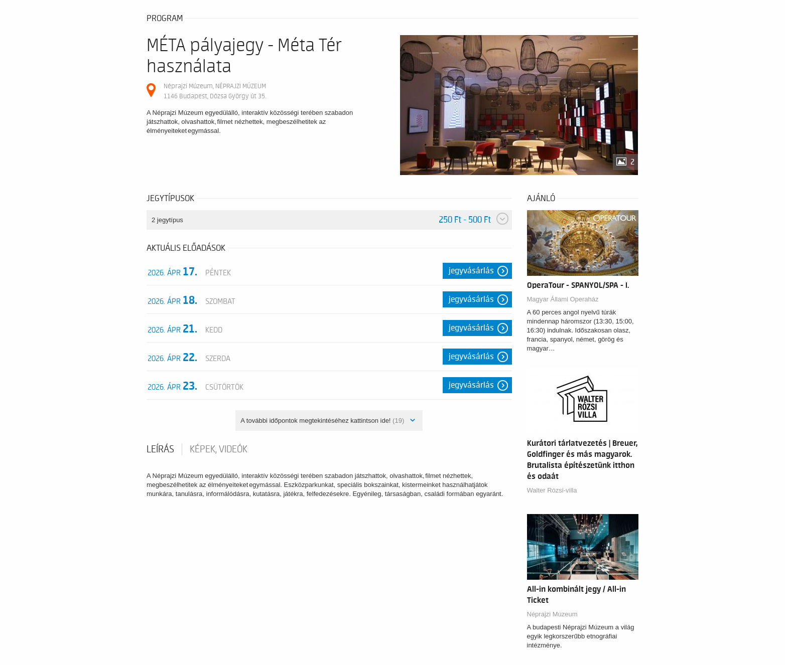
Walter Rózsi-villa (552, 490)
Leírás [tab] (160, 449)
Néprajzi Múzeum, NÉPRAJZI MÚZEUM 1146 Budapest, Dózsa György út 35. (215, 91)
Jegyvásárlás (471, 270)
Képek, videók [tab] (218, 449)
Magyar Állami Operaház (563, 299)
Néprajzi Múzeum (552, 614)
